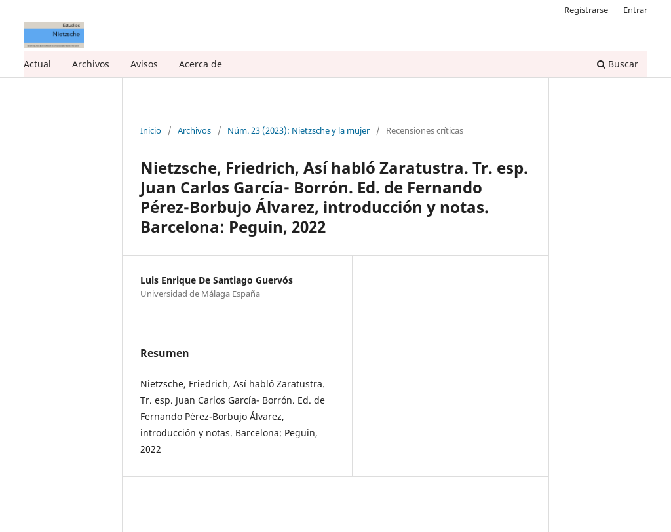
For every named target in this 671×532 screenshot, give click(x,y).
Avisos (144, 64)
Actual (37, 64)
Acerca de (200, 64)
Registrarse (586, 10)
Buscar (617, 64)
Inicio (150, 131)
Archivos (90, 64)
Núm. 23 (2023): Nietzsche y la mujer (298, 131)
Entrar (635, 10)
